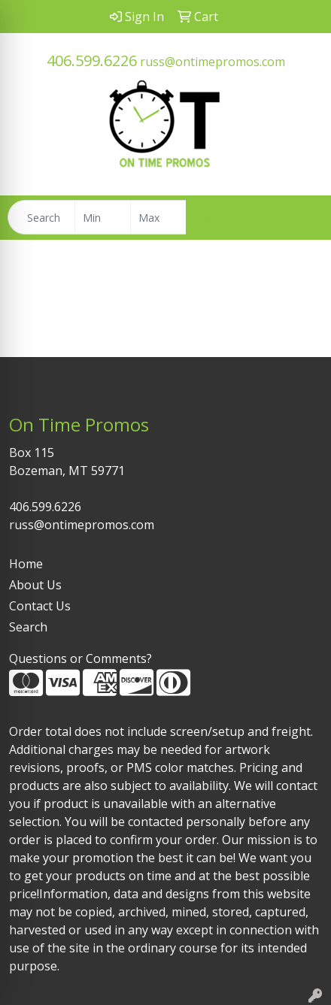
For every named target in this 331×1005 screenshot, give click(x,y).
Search (28, 627)
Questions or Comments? (80, 658)
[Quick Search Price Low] (102, 217)
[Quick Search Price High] (158, 217)
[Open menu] (301, 217)
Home (26, 563)
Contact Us (40, 606)
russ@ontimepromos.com (212, 61)
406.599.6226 (92, 60)
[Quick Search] (41, 217)
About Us (35, 585)
